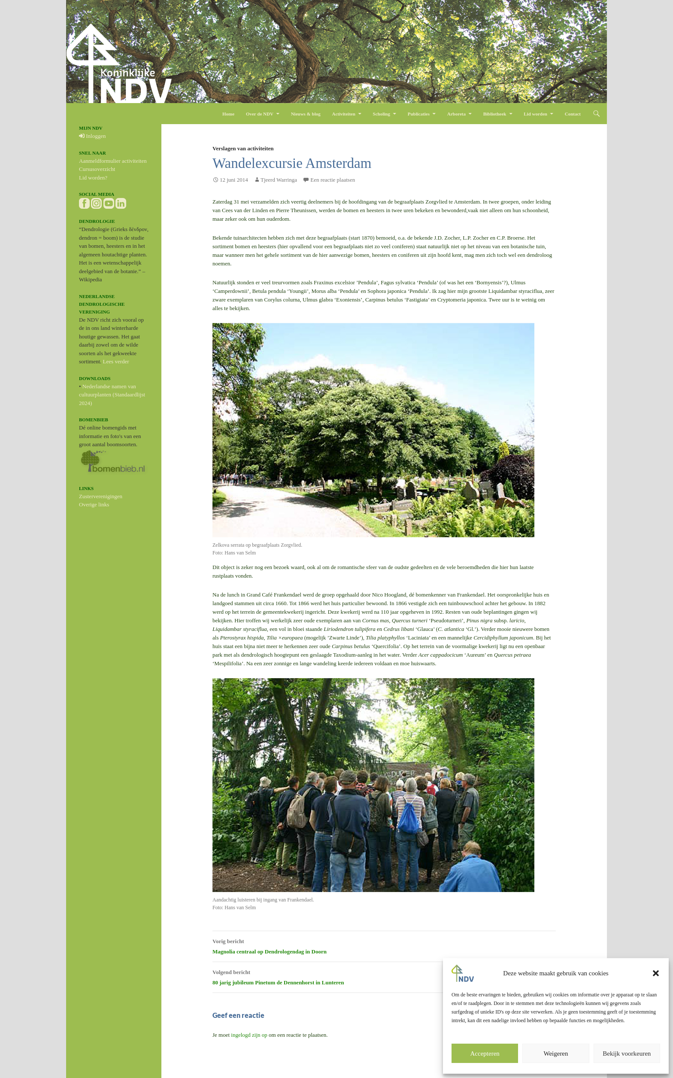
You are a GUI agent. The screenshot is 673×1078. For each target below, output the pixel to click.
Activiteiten (343, 113)
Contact (573, 113)
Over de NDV (259, 113)
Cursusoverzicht (97, 169)
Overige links (94, 504)
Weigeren (555, 1053)
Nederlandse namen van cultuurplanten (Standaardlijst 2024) (112, 394)
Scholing (381, 113)
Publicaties (419, 113)
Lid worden (535, 113)
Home (228, 113)
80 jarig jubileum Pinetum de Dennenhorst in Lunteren (384, 976)
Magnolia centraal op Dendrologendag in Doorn (384, 945)
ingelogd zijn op (249, 1035)
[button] (656, 973)
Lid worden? (93, 177)
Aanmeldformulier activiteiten (113, 161)
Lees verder (116, 361)
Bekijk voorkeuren (627, 1053)
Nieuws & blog (306, 113)
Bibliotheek (494, 113)
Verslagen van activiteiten (243, 148)
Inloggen (92, 136)
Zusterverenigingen (100, 496)
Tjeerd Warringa (279, 180)
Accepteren (485, 1053)
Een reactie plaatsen (332, 180)
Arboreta (456, 113)
